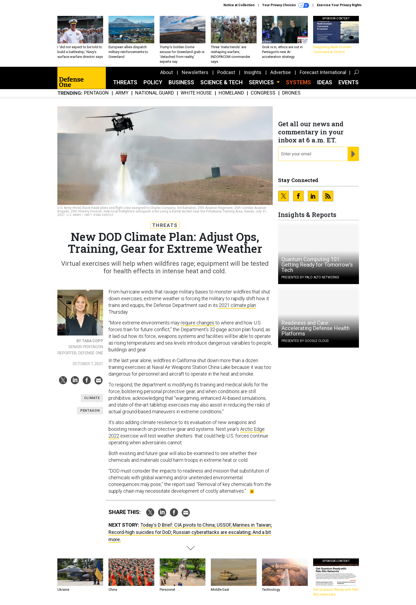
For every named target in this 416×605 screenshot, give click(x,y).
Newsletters (195, 72)
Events (348, 82)
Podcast (226, 72)
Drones (291, 93)
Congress (263, 93)
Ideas (324, 82)
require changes (198, 323)
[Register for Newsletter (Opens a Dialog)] (353, 154)
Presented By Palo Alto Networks (310, 277)
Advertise (280, 72)
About (166, 72)
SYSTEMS (298, 82)
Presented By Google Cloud (305, 341)
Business (181, 82)
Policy (153, 82)
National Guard (154, 93)
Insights (252, 72)
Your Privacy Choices (285, 5)
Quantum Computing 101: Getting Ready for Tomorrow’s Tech (317, 264)
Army (122, 93)
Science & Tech (221, 82)
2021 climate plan (237, 305)
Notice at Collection (238, 5)
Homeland (231, 93)
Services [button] (262, 82)
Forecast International (323, 72)
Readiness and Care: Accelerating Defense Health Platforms (315, 328)
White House (196, 93)
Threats (125, 82)
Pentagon (96, 93)
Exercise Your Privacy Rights (339, 5)
